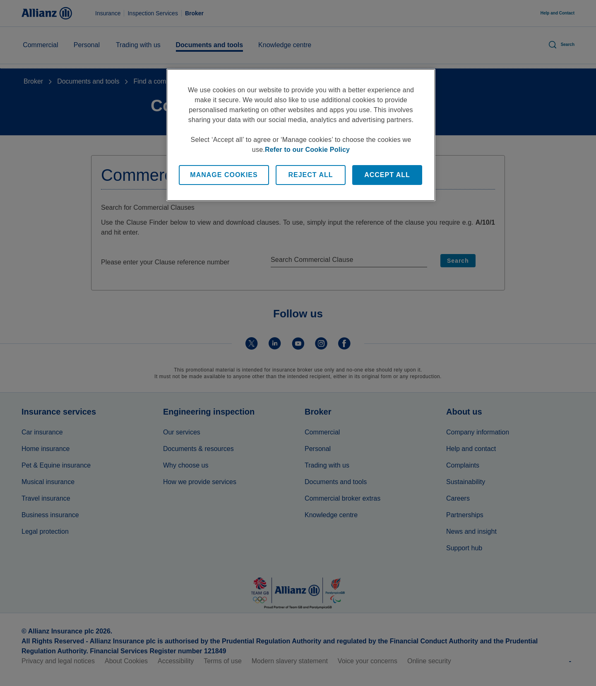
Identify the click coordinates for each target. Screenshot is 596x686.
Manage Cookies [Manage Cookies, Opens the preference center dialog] (223, 174)
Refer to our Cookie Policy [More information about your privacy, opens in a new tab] (307, 149)
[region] (300, 135)
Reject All (310, 174)
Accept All (387, 174)
